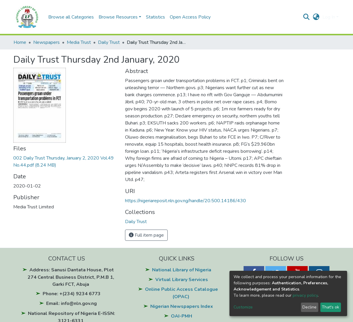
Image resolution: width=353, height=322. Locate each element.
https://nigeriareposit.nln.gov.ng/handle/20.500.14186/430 (185, 200)
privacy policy (305, 295)
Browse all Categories (71, 17)
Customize (243, 307)
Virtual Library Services (181, 279)
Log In (328, 17)
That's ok (330, 307)
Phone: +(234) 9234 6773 (72, 294)
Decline (309, 307)
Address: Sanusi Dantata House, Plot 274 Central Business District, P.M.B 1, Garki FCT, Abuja (71, 277)
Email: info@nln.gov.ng (71, 303)
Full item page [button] (146, 235)
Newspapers (46, 42)
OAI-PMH (181, 316)
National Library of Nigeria (181, 270)
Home (20, 42)
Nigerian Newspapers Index (181, 306)
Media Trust (79, 42)
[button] (316, 17)
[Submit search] (306, 17)
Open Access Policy (190, 17)
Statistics (155, 17)
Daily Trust (109, 42)
